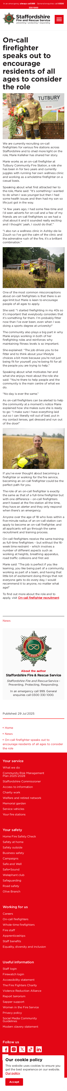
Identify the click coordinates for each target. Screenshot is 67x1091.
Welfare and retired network (22, 798)
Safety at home (13, 842)
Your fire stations (14, 814)
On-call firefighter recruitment (38, 598)
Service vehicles (13, 809)
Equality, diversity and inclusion (24, 947)
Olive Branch (11, 891)
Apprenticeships (14, 936)
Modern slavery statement (20, 1026)
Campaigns (10, 858)
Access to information (18, 787)
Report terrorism (14, 996)
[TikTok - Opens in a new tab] (30, 1049)
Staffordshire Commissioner (22, 781)
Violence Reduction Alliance (22, 991)
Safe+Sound (11, 869)
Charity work (11, 792)
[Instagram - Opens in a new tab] (13, 1049)
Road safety (11, 886)
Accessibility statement (18, 980)
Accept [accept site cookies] (14, 1082)
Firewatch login (13, 974)
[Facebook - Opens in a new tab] (5, 1049)
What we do (11, 767)
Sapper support (13, 1002)
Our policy (12, 1073)
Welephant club (13, 875)
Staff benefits (12, 941)
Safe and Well (12, 864)
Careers (8, 914)
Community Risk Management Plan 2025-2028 (23, 774)
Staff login (10, 969)
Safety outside (12, 847)
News (6, 621)
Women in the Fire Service (21, 1007)
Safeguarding (12, 880)
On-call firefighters (15, 919)
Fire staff (9, 930)
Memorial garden (14, 803)
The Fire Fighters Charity (20, 985)
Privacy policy (12, 1013)
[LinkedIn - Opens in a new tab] (38, 1049)
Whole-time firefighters (19, 925)
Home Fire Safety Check (19, 836)
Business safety (13, 853)
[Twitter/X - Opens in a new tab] (22, 1049)
